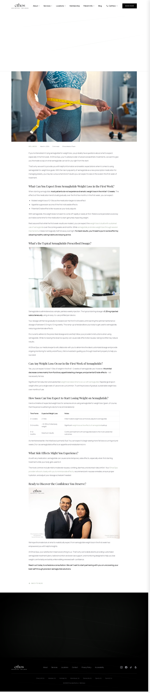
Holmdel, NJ (63, 678)
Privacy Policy (86, 667)
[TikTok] (131, 667)
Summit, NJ (108, 678)
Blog (100, 6)
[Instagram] (121, 667)
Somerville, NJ (87, 678)
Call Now (112, 6)
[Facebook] (126, 667)
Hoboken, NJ (52, 678)
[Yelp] (135, 667)
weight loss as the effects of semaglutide (86, 425)
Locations (61, 6)
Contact (75, 667)
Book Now (129, 6)
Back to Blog (36, 583)
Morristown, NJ (74, 678)
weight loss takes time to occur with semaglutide (80, 382)
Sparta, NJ (98, 678)
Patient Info (89, 6)
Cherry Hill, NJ (40, 678)
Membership (75, 6)
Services (48, 6)
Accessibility (99, 667)
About (36, 6)
